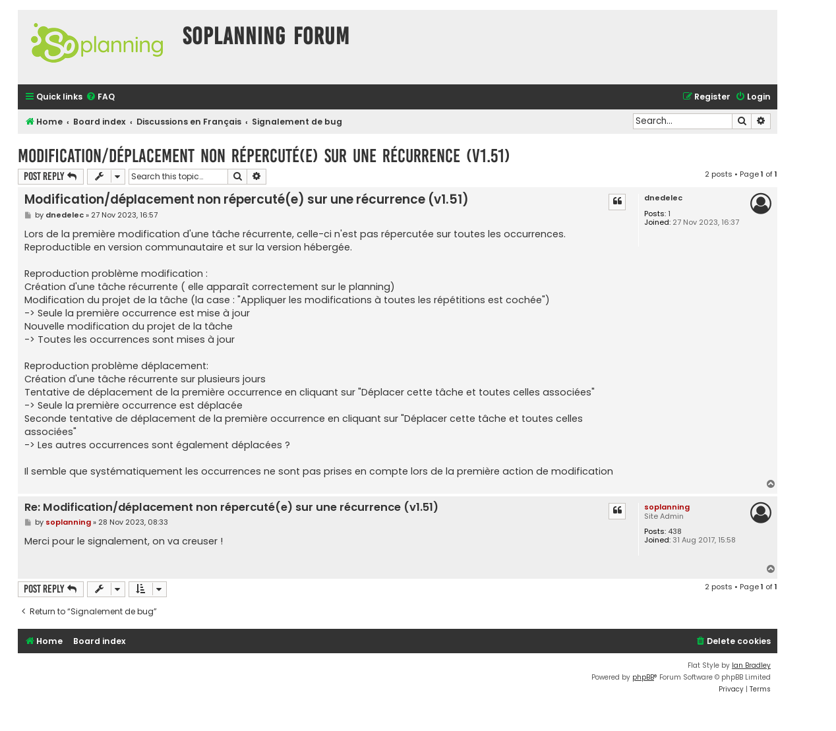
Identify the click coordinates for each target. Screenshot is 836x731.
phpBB (643, 677)
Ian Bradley (751, 665)
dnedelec (663, 198)
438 (675, 531)
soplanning (667, 507)
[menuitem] (100, 97)
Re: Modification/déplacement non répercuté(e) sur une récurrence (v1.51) (231, 508)
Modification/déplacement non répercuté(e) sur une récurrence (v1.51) (264, 156)
